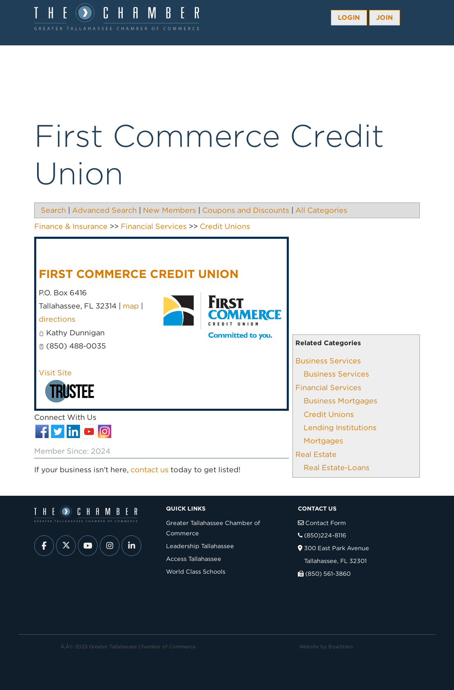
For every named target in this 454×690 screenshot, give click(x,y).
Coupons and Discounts (245, 210)
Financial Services (328, 387)
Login (349, 17)
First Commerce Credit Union (139, 274)
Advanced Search (104, 210)
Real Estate (316, 454)
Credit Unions (329, 414)
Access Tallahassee (193, 558)
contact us (149, 469)
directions (57, 319)
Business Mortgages (340, 400)
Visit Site (55, 372)
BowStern (340, 646)
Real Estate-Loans (337, 467)
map (131, 305)
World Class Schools (195, 571)
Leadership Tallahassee (200, 545)
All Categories (321, 210)
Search (53, 210)
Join (384, 17)
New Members (169, 210)
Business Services (328, 360)
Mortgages (323, 440)
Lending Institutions (340, 427)
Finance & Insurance (71, 226)
